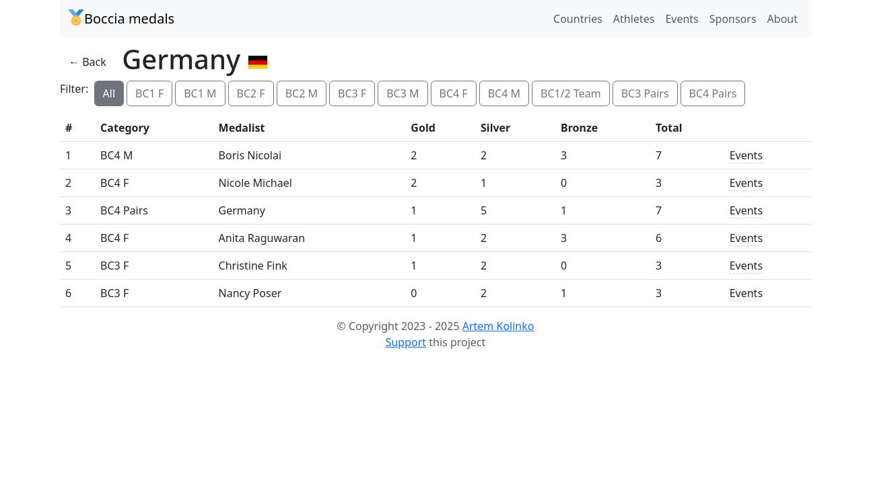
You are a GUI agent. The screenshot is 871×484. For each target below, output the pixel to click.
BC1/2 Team (571, 93)
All (109, 93)
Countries (577, 18)
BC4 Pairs (713, 93)
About (782, 18)
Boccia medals (121, 18)
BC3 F (352, 93)
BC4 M (504, 93)
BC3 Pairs (645, 93)
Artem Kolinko (498, 326)
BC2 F (251, 93)
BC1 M (200, 93)
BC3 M (402, 93)
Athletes (634, 18)
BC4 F (454, 93)
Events (681, 18)
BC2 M (301, 93)
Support (406, 342)
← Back (87, 61)
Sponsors (733, 18)
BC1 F (149, 93)
